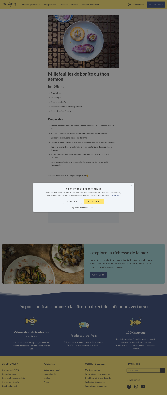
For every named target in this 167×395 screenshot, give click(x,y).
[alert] (83, 197)
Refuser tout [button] (72, 201)
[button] (83, 207)
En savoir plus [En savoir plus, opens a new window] (115, 195)
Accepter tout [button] (94, 201)
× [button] (131, 186)
